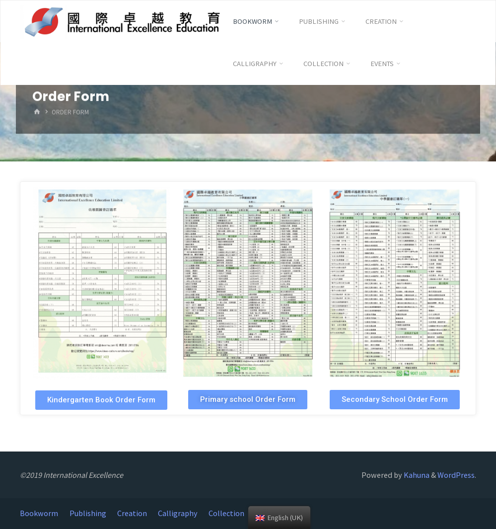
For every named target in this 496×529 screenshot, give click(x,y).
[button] (101, 400)
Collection (226, 513)
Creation (132, 513)
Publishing (88, 513)
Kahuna (415, 475)
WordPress (456, 475)
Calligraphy (178, 513)
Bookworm (39, 513)
